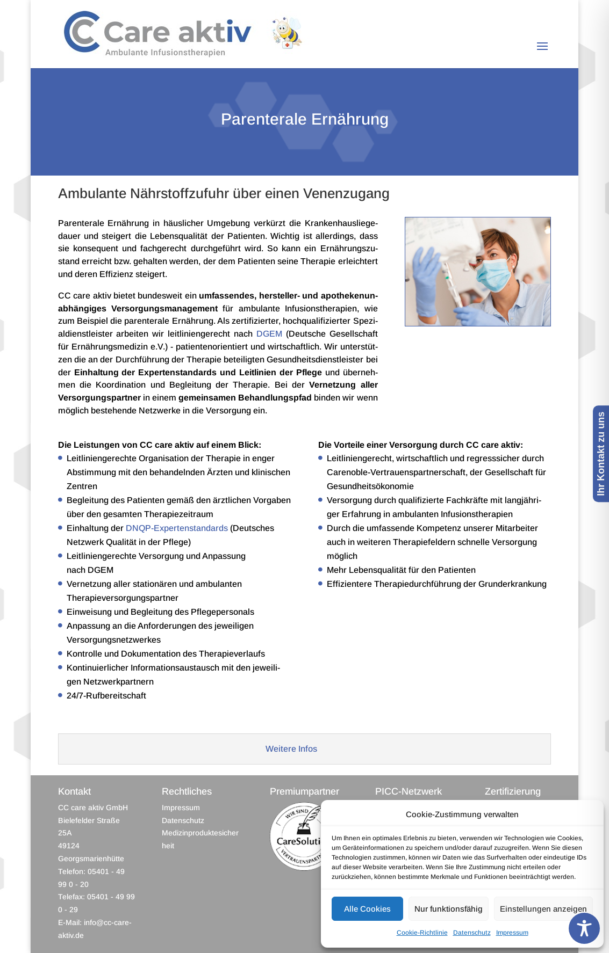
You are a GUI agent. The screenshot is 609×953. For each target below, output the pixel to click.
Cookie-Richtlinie (422, 932)
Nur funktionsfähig (448, 908)
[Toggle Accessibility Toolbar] (584, 928)
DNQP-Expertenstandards (177, 528)
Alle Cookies (367, 908)
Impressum (512, 932)
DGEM (269, 333)
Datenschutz (472, 932)
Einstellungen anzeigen (543, 908)
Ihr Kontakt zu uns (601, 453)
